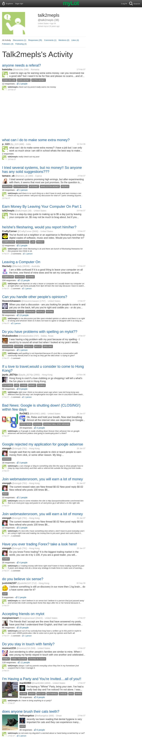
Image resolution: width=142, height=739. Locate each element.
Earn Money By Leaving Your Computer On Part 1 (42, 206)
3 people (23, 462)
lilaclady (7, 266)
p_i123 (6, 144)
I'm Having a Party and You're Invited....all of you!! (41, 679)
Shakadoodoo (10, 336)
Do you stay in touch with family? (28, 644)
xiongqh (6, 448)
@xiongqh (16, 448)
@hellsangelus (41, 715)
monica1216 (9, 648)
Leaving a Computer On (21, 262)
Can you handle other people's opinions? (34, 297)
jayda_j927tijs (10, 374)
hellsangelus (26, 715)
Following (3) (21, 44)
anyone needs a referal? (21, 65)
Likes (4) (75, 40)
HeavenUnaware (11, 301)
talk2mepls (8, 210)
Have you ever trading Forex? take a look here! (39, 544)
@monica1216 (23, 648)
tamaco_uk (8, 176)
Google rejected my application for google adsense (42, 444)
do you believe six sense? (22, 579)
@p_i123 (14, 144)
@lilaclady (17, 266)
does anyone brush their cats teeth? (30, 711)
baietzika (7, 69)
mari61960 (25, 683)
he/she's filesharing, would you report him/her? (39, 227)
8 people (23, 389)
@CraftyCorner (24, 231)
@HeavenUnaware (30, 301)
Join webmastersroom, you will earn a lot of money (42, 479)
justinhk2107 (9, 583)
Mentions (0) (64, 40)
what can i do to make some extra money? (36, 140)
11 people (25, 662)
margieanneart (10, 618)
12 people (25, 280)
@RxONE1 (35, 413)
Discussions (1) (19, 40)
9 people (41, 697)
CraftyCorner (9, 231)
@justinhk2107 (24, 583)
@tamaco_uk (21, 176)
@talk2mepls (21, 210)
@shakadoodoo (26, 336)
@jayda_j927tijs (25, 375)
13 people (24, 315)
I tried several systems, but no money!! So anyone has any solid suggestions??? (42, 170)
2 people (23, 84)
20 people (24, 627)
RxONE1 (24, 413)
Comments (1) (50, 40)
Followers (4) (7, 44)
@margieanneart (27, 618)
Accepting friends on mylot (23, 614)
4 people (41, 428)
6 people (41, 730)
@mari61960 (38, 683)
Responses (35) (35, 40)
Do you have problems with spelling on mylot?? (39, 332)
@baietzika (18, 69)
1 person (23, 190)
